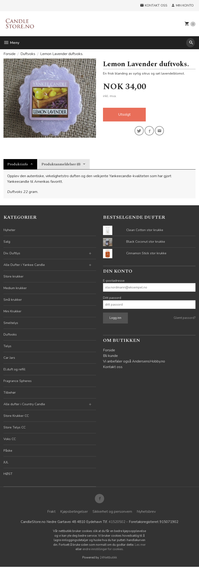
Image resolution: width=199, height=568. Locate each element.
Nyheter (9, 230)
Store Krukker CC (16, 416)
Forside (9, 53)
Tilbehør (9, 392)
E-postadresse (114, 280)
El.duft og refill (14, 369)
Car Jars (9, 358)
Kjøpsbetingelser (74, 512)
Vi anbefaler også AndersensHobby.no (134, 361)
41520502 (116, 522)
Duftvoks (10, 334)
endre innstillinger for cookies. (103, 550)
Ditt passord (112, 298)
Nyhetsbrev (146, 512)
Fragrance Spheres (17, 381)
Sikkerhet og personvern (112, 512)
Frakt (51, 512)
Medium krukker (15, 288)
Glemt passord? (185, 318)
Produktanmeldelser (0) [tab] (60, 164)
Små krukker (12, 299)
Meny (11, 42)
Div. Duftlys (11, 253)
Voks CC (9, 439)
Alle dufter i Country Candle (24, 404)
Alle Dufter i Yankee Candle (24, 265)
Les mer (140, 546)
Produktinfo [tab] (17, 164)
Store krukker (13, 276)
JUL (5, 462)
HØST (8, 474)
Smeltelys (10, 323)
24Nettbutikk (108, 559)
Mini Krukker (12, 311)
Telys (7, 346)
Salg (6, 241)
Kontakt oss (113, 366)
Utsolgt (124, 114)
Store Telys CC (14, 427)
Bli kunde (110, 355)
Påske (7, 450)
